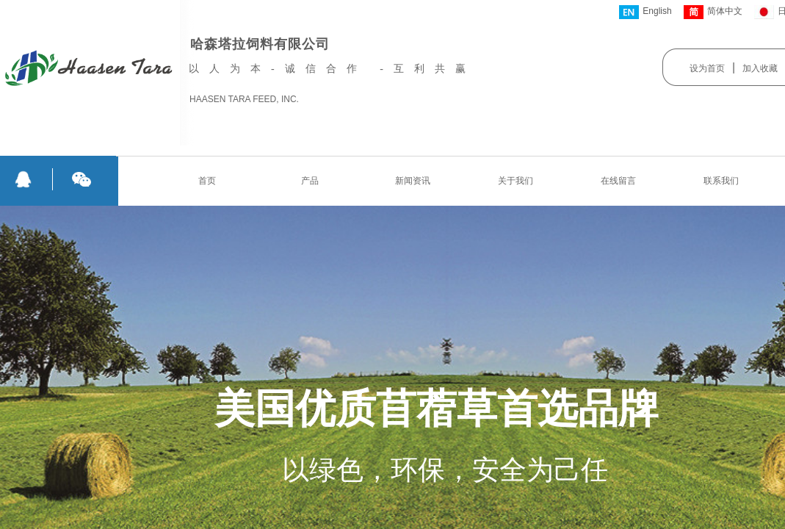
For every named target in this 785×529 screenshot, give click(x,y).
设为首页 (707, 68)
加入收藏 (760, 68)
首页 (207, 181)
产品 (310, 181)
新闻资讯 (412, 181)
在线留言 (618, 181)
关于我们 (515, 181)
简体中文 (713, 12)
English (645, 12)
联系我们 (721, 181)
